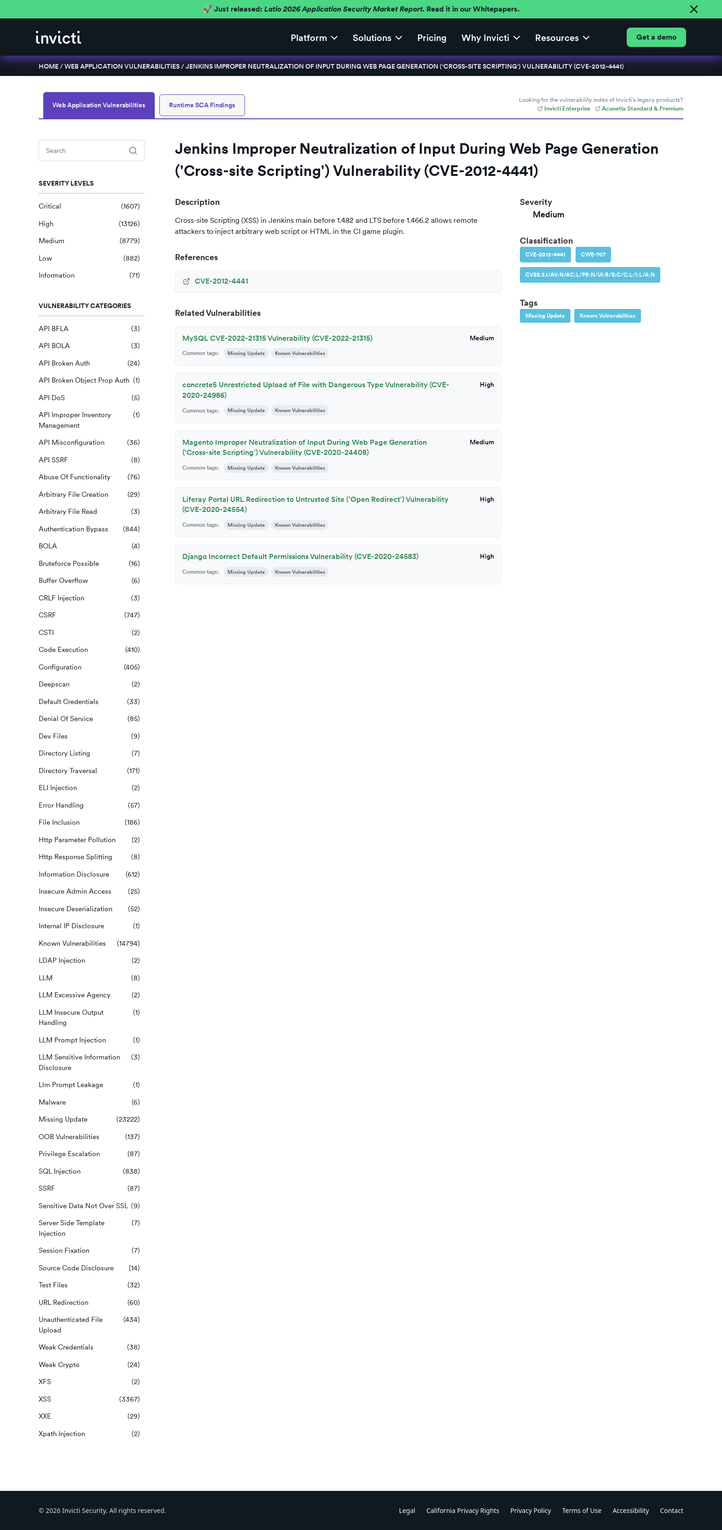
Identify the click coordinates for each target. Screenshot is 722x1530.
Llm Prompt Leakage (89, 1085)
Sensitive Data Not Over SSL (89, 1206)
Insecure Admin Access (89, 891)
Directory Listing (89, 753)
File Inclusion (89, 822)
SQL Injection (89, 1171)
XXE (89, 1416)
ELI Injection (89, 788)
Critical (89, 206)
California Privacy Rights (462, 1510)
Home (48, 66)
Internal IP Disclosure (89, 926)
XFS (89, 1382)
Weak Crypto (89, 1365)
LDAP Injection (89, 960)
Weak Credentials (89, 1347)
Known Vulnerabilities (89, 943)
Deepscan (89, 684)
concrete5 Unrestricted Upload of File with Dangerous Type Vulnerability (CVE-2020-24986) (315, 389)
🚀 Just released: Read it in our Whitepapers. (361, 9)
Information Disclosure (89, 874)
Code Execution (89, 650)
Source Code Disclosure (89, 1268)
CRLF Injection (89, 598)
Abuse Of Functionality (89, 477)
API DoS (89, 398)
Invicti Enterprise (563, 108)
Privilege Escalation (89, 1154)
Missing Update (89, 1119)
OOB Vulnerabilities (89, 1137)
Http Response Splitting (89, 857)
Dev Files (89, 736)
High (89, 224)
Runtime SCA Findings (202, 105)
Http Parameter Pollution (89, 840)
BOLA (89, 546)
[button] (314, 37)
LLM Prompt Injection (89, 1040)
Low (89, 258)
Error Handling (89, 805)
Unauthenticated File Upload (89, 1325)
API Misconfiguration (89, 442)
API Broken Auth (89, 363)
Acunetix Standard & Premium (639, 108)
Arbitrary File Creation (89, 494)
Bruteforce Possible (89, 563)
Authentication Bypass (89, 529)
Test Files (89, 1285)
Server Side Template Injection (89, 1228)
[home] (58, 37)
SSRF (89, 1188)
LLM (89, 978)
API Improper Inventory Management (89, 420)
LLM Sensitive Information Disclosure (89, 1062)
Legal (407, 1510)
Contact (671, 1510)
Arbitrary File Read (89, 511)
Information (89, 275)
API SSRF (89, 460)
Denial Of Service (89, 719)
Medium (89, 241)
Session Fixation (89, 1250)
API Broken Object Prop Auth (89, 380)
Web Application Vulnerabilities (122, 66)
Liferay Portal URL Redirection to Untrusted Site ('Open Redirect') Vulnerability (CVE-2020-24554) (315, 504)
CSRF (89, 615)
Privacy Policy (530, 1510)
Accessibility (630, 1510)
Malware (89, 1102)
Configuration (89, 667)
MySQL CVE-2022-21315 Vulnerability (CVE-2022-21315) (277, 338)
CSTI (89, 633)
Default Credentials (89, 702)
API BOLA (89, 346)
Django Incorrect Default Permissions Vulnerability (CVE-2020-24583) (300, 556)
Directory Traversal (89, 771)
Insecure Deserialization (89, 909)
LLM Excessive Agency (89, 995)
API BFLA (89, 329)
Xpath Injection (89, 1434)
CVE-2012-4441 (545, 254)
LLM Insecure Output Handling (89, 1017)
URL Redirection (89, 1302)
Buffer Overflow (89, 581)
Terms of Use (582, 1510)
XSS (89, 1399)
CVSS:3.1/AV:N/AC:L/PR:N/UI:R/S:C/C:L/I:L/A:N (590, 275)
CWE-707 (593, 254)
